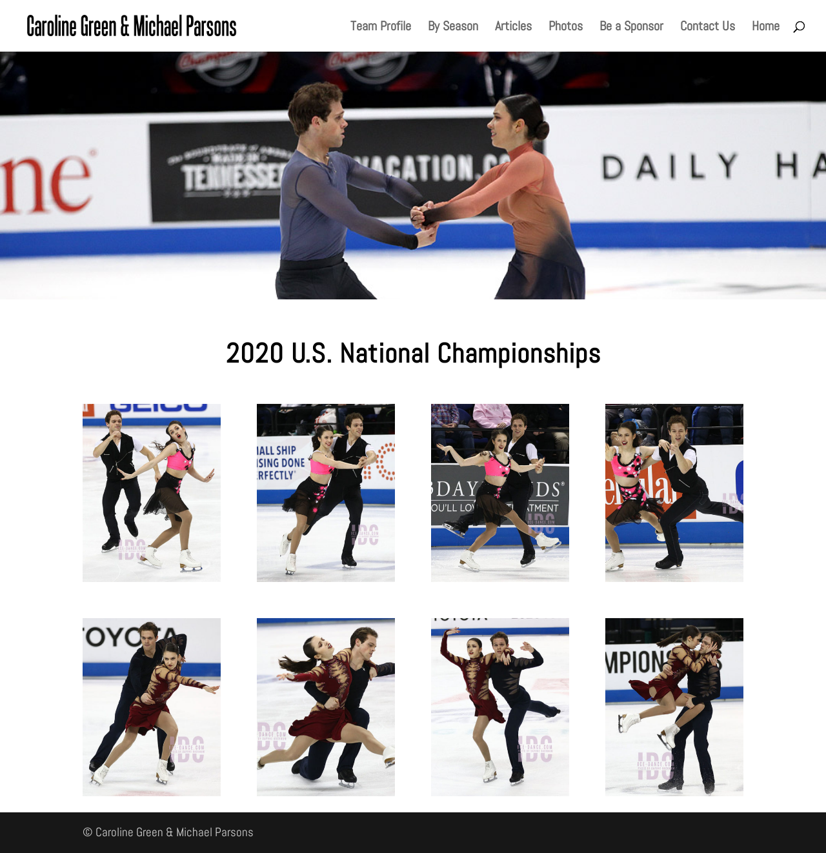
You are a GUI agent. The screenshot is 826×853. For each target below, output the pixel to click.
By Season (453, 27)
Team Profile (380, 27)
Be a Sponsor (631, 27)
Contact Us (707, 27)
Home (766, 27)
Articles (513, 27)
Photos (566, 27)
